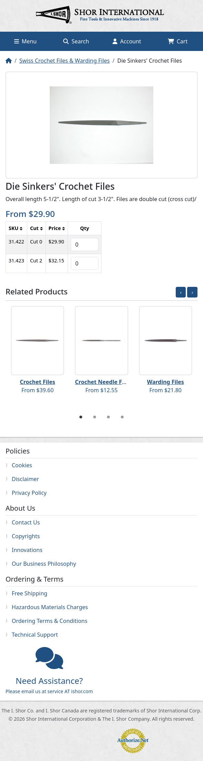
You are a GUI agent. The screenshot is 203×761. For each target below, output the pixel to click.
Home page (101, 16)
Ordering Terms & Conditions (49, 621)
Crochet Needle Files (103, 382)
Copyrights (26, 536)
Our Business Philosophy (44, 563)
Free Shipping (29, 593)
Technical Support (35, 634)
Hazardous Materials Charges (50, 607)
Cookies (22, 465)
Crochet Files (37, 382)
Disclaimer (25, 479)
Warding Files (165, 382)
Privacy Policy (29, 493)
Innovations (27, 550)
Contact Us (26, 522)
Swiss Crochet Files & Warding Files (64, 60)
